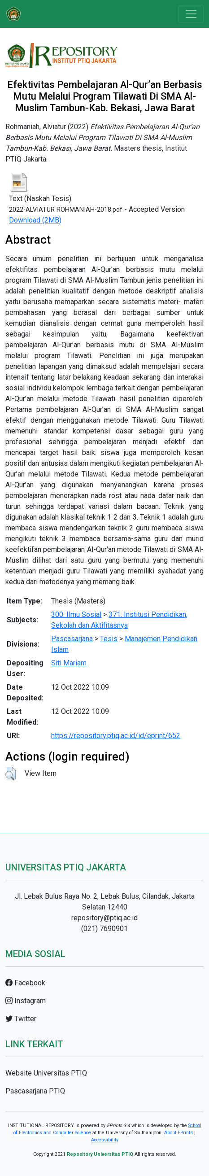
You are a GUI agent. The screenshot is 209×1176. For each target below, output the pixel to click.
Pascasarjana (72, 638)
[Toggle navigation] (191, 14)
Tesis (109, 638)
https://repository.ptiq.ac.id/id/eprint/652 (115, 735)
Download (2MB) (35, 220)
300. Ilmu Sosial (76, 614)
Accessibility (104, 1140)
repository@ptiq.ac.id (104, 918)
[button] (10, 773)
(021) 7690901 (104, 928)
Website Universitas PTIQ (46, 1073)
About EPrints (178, 1133)
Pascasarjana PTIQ (35, 1091)
